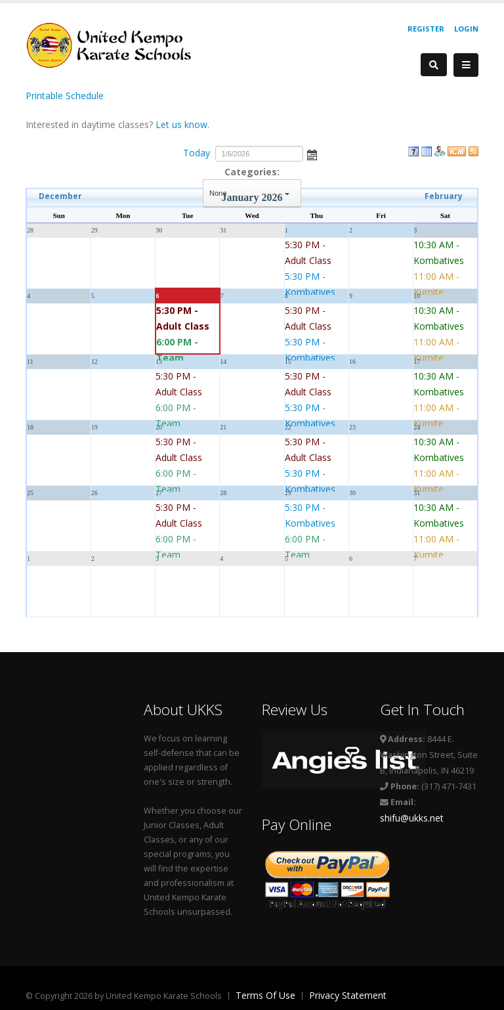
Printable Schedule (65, 95)
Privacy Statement (348, 995)
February (444, 196)
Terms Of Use (265, 995)
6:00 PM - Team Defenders (181, 358)
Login (466, 28)
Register (426, 28)
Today (196, 152)
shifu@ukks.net (412, 818)
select (287, 193)
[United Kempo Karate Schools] (117, 44)
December (60, 196)
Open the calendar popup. (311, 153)
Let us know (181, 124)
